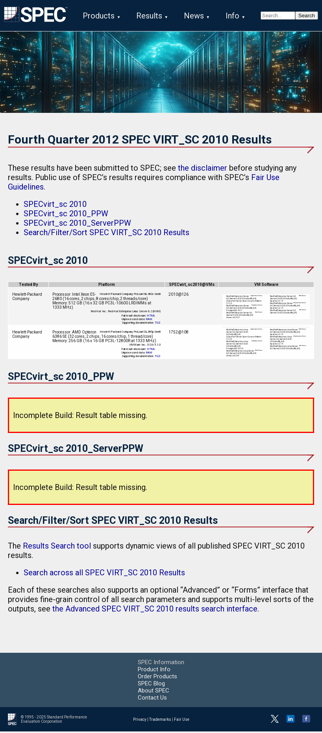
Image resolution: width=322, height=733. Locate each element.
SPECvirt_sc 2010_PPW (66, 215)
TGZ (158, 324)
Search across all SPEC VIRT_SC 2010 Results (104, 574)
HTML (151, 317)
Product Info (154, 670)
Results (149, 15)
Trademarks (160, 720)
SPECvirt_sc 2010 (55, 205)
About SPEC (153, 692)
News (194, 15)
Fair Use (181, 720)
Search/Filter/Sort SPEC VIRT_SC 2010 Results (106, 234)
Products (99, 15)
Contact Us (152, 699)
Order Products (157, 677)
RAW (149, 320)
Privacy (139, 720)
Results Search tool (57, 547)
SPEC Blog (151, 685)
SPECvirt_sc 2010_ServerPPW (77, 224)
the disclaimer (202, 169)
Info (232, 15)
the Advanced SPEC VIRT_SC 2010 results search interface (154, 610)
